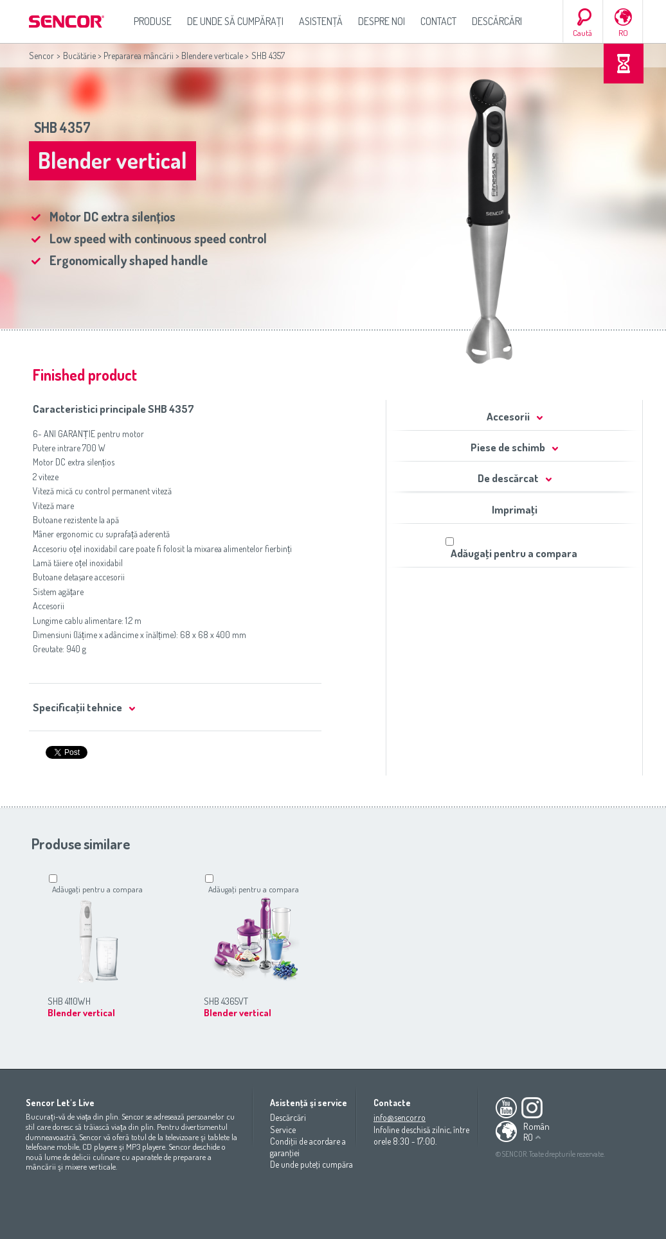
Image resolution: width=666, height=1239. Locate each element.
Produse (153, 21)
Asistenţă (321, 21)
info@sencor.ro (400, 1117)
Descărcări (497, 21)
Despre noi (381, 21)
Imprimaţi (514, 509)
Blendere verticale (212, 55)
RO (623, 33)
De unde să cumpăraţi (235, 21)
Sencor (41, 55)
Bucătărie (79, 55)
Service (283, 1129)
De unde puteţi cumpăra (311, 1164)
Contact (438, 21)
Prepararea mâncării (139, 55)
